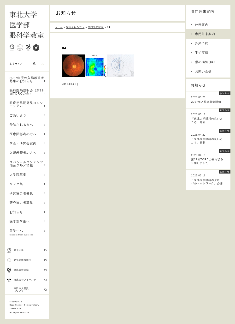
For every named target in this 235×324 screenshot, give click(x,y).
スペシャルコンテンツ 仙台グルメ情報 (28, 163)
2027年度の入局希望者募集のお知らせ (28, 79)
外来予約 (199, 43)
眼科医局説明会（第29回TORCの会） (28, 92)
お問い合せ (201, 71)
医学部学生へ (28, 221)
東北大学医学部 (27, 260)
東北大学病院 (27, 270)
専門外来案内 (202, 11)
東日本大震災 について (27, 289)
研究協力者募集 (28, 193)
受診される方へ (28, 124)
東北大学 (27, 250)
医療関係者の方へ (28, 134)
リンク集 (28, 184)
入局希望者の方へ (28, 153)
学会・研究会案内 (28, 143)
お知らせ (28, 212)
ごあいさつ (28, 115)
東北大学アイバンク (27, 279)
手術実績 (199, 52)
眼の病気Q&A (203, 62)
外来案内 (199, 24)
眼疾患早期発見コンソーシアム (28, 104)
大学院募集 (28, 174)
